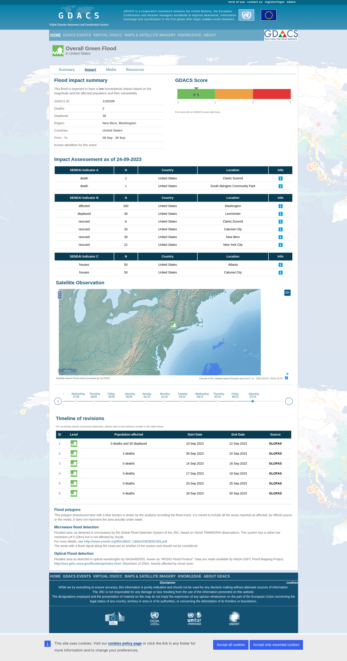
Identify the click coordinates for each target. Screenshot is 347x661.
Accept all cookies (231, 645)
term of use (236, 2)
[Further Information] (281, 178)
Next (292, 400)
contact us (255, 2)
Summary (67, 70)
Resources (135, 70)
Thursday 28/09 (93, 395)
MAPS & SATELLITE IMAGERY (150, 35)
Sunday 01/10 (146, 395)
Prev (54, 402)
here (217, 112)
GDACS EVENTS (77, 35)
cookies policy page (125, 643)
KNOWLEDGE (189, 35)
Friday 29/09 (111, 395)
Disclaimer (168, 582)
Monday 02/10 (164, 395)
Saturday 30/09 (129, 395)
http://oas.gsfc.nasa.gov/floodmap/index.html (87, 563)
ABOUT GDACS (217, 576)
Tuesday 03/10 (182, 395)
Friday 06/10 (235, 395)
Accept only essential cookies (276, 645)
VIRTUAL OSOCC (107, 35)
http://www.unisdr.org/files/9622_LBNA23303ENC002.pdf (125, 541)
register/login (275, 2)
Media (111, 70)
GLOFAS (275, 443)
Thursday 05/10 (217, 395)
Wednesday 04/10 (199, 395)
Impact (90, 70)
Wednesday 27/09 (75, 395)
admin (291, 2)
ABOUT (210, 35)
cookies (292, 582)
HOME (55, 35)
